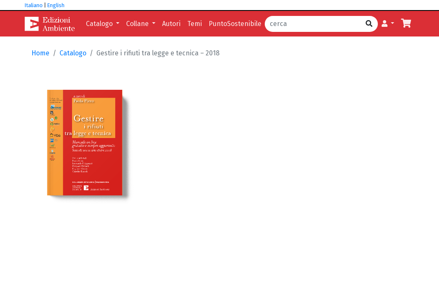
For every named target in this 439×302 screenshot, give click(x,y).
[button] (388, 24)
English (56, 5)
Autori (171, 24)
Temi (194, 24)
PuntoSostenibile (235, 24)
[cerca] (313, 24)
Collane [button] (138, 24)
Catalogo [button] (100, 24)
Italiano (34, 5)
